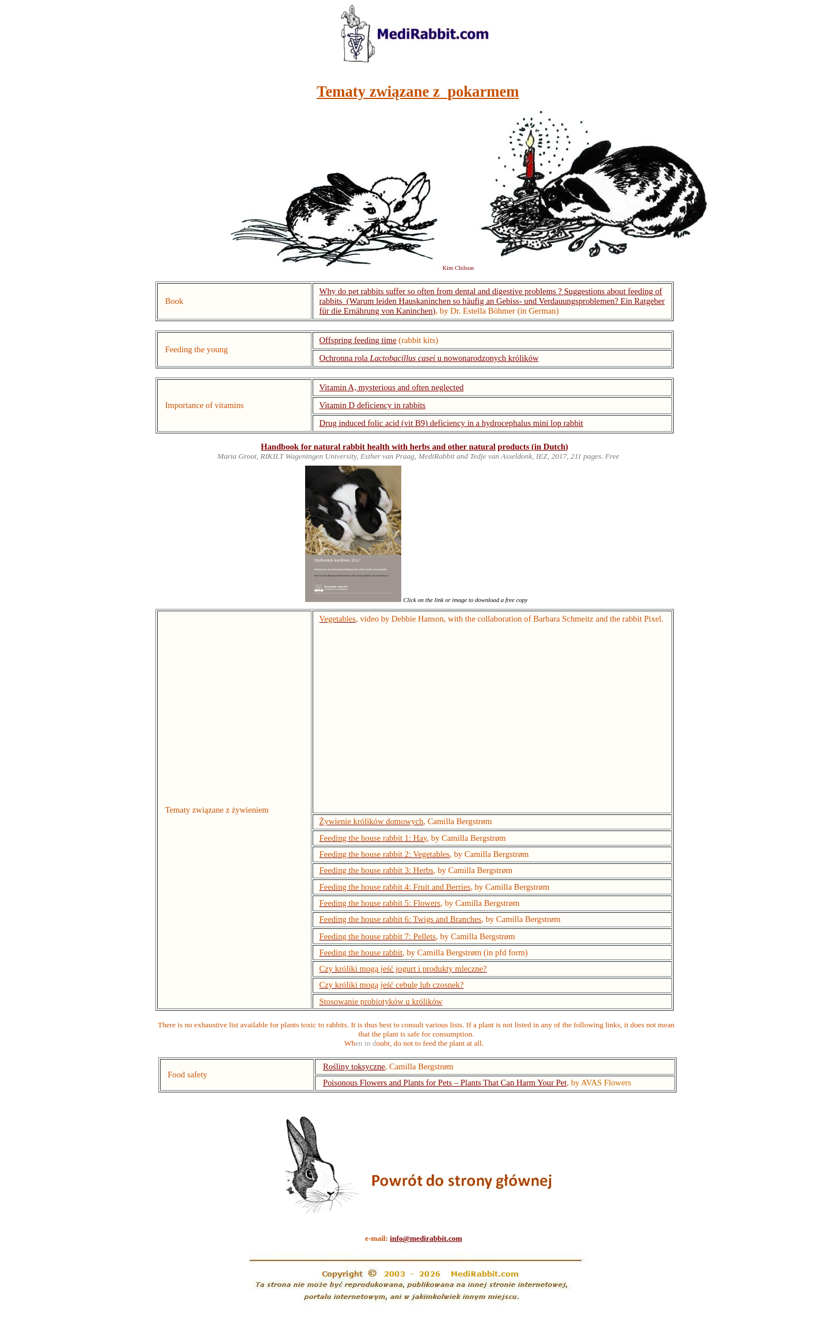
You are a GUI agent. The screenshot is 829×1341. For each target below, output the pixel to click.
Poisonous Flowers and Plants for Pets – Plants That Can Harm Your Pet (445, 1082)
